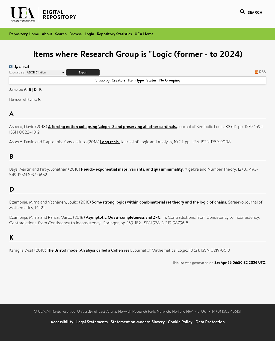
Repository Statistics (114, 33)
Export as (16, 72)
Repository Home (24, 33)
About (47, 33)
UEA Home (144, 33)
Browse (75, 33)
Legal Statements (92, 322)
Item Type (136, 80)
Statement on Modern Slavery (138, 322)
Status (151, 80)
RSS (259, 71)
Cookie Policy (180, 322)
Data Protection (210, 322)
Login (89, 33)
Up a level (19, 66)
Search (61, 33)
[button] (83, 72)
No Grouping (169, 80)
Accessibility (61, 322)
